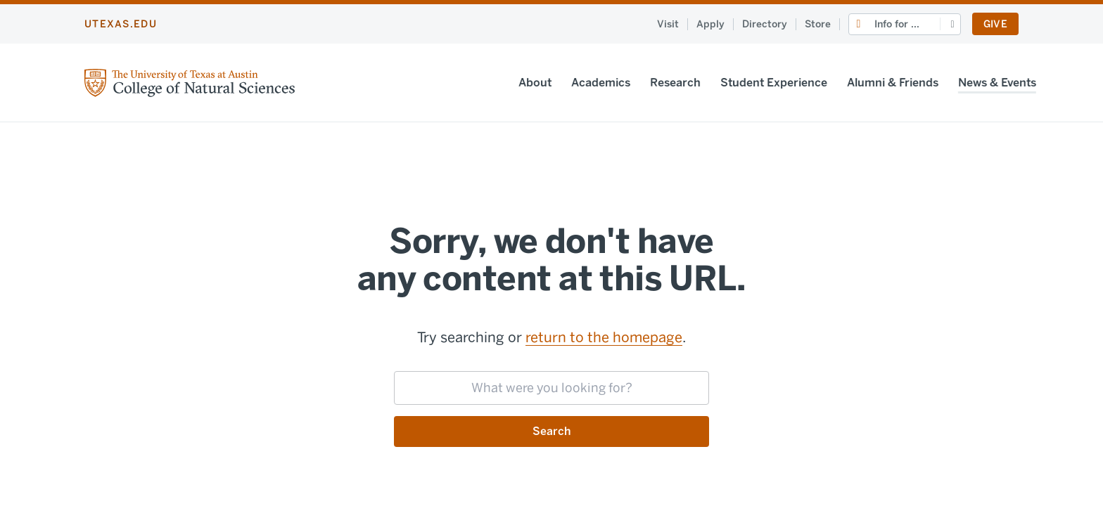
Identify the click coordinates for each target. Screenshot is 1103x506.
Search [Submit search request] (552, 431)
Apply (710, 24)
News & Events (934, 82)
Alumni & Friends (830, 82)
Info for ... (896, 24)
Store (818, 24)
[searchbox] (551, 388)
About (472, 82)
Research (612, 82)
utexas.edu (120, 24)
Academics (538, 82)
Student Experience (711, 82)
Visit (668, 24)
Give (995, 24)
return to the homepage (603, 337)
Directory (764, 24)
